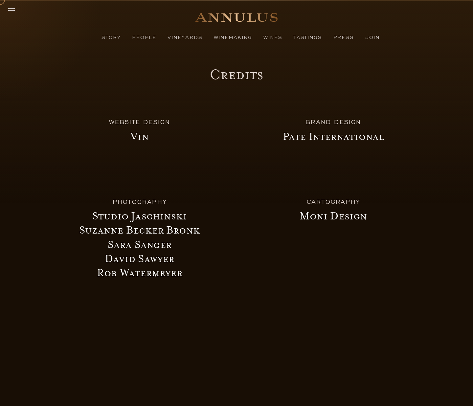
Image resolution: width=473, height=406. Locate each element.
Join (372, 37)
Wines (272, 37)
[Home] (236, 19)
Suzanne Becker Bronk (139, 230)
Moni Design (333, 216)
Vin (139, 136)
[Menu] (15, 10)
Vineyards (185, 37)
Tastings (308, 37)
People (144, 37)
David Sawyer (139, 258)
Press (343, 37)
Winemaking (233, 37)
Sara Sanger (139, 244)
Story (111, 37)
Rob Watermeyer (139, 273)
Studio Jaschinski (139, 216)
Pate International (333, 136)
